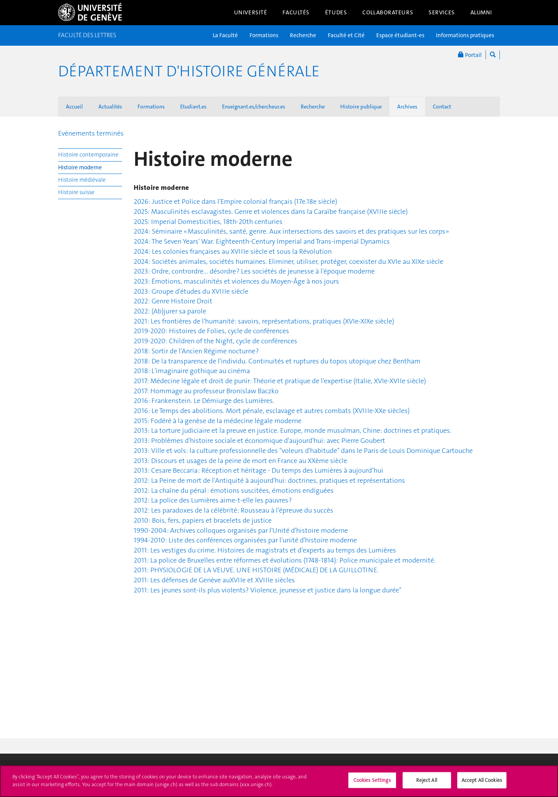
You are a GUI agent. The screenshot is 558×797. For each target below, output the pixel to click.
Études (336, 12)
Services (442, 12)
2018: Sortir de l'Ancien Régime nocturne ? (196, 351)
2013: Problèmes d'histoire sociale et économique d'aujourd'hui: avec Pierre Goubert (259, 440)
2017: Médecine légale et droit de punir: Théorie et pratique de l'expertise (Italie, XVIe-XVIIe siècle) (280, 381)
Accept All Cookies (482, 783)
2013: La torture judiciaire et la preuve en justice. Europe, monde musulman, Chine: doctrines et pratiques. (292, 430)
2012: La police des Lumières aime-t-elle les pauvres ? (213, 500)
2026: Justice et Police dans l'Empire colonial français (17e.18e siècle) (235, 201)
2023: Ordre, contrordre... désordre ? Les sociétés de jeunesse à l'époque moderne (254, 271)
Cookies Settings (372, 783)
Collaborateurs (387, 12)
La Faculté (225, 35)
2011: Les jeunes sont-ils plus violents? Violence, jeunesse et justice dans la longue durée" (267, 590)
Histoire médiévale (82, 180)
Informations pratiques (465, 35)
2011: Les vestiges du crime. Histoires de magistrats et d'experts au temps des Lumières (265, 550)
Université (250, 12)
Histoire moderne (80, 167)
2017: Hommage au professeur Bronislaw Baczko (206, 391)
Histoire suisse (76, 192)
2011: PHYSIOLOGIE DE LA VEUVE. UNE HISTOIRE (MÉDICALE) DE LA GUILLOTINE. (256, 570)
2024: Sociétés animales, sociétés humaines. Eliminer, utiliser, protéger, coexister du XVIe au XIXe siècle (288, 261)
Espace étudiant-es (400, 35)
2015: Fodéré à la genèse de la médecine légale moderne (217, 420)
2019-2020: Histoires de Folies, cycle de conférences (211, 331)
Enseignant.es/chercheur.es (253, 106)
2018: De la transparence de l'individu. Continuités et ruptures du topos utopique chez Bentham (277, 361)
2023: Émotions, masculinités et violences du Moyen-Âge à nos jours (236, 281)
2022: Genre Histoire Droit (173, 301)
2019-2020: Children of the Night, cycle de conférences (215, 341)
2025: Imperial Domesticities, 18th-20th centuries (208, 221)
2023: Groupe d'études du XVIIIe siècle (191, 291)
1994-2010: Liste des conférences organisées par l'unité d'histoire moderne (245, 540)
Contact (442, 106)
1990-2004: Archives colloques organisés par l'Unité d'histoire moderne (241, 530)
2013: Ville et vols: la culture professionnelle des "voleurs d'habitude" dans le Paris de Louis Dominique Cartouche (303, 450)
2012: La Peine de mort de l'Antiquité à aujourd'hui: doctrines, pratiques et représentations (269, 480)
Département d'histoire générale (189, 71)
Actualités (110, 106)
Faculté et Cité (346, 35)
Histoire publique (361, 106)
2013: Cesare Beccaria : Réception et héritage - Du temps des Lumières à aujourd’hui (258, 470)
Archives (407, 106)
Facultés (296, 12)
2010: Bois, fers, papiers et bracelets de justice (203, 520)
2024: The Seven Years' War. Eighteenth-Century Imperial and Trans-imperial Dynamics (262, 241)
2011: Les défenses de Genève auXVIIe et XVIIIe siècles (214, 580)
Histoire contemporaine (88, 154)
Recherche (303, 35)
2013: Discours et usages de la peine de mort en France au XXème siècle (240, 460)
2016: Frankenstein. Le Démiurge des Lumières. (204, 400)
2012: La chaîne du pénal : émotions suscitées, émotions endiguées (234, 490)
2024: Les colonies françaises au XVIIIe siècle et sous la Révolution (233, 251)
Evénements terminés (91, 133)
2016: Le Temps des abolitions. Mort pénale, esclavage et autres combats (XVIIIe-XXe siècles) (272, 410)
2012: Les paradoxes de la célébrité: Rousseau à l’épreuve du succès (233, 510)
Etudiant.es (193, 106)
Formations (264, 35)
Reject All (426, 783)
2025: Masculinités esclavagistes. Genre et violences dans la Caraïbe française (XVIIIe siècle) (271, 211)
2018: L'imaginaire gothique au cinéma (192, 370)
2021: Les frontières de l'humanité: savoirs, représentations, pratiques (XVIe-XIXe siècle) (264, 321)
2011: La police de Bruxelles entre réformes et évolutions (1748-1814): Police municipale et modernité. (285, 560)
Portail (470, 55)
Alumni (481, 12)
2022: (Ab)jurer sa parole (170, 311)
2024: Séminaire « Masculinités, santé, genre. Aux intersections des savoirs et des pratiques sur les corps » (291, 231)
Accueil (74, 106)
